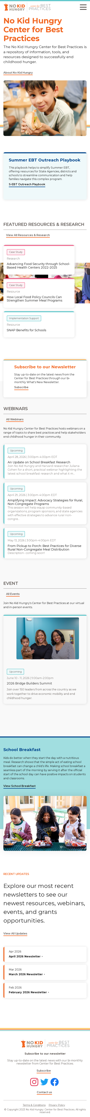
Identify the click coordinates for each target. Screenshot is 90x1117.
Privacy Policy (57, 1105)
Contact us (44, 1092)
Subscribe (44, 1070)
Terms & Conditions (34, 1105)
